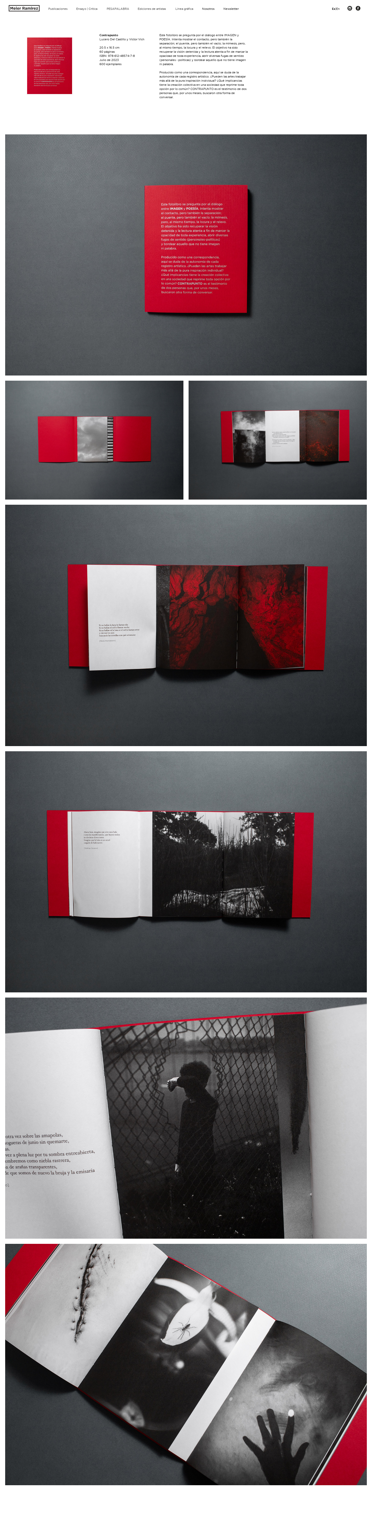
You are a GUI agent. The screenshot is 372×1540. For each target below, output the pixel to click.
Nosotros (208, 8)
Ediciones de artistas (152, 8)
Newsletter (231, 8)
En (338, 8)
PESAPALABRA (118, 8)
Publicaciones (57, 8)
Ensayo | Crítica (86, 8)
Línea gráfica (184, 8)
